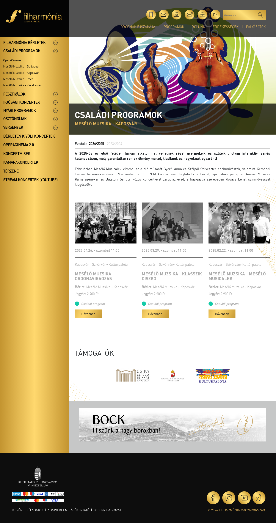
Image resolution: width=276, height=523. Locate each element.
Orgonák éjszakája (138, 26)
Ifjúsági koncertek (21, 102)
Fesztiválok (14, 94)
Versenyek (13, 127)
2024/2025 (96, 143)
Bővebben (88, 314)
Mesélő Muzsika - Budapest (21, 66)
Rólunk (198, 26)
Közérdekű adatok (28, 510)
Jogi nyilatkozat (107, 510)
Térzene (11, 171)
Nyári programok (19, 110)
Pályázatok (256, 26)
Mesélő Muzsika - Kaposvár (21, 72)
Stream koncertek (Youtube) (30, 179)
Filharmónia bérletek (24, 42)
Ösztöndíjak (15, 118)
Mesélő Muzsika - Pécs (18, 79)
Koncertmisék (16, 153)
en (215, 14)
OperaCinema (12, 60)
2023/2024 (114, 143)
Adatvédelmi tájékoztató (68, 510)
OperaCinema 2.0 (18, 144)
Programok (174, 26)
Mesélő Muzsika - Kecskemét (22, 85)
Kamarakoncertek (20, 162)
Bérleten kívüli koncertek (29, 136)
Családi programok (21, 50)
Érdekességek (225, 26)
